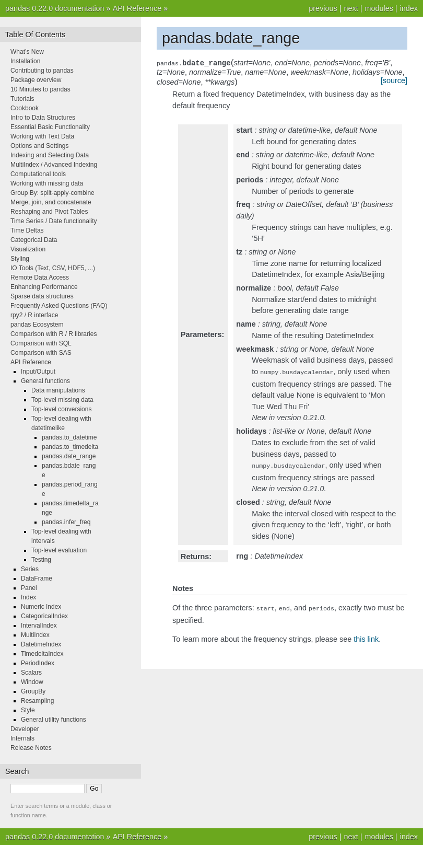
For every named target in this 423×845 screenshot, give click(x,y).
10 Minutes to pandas (40, 89)
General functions (45, 381)
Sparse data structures (42, 296)
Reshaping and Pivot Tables (49, 211)
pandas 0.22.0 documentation (54, 8)
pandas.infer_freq (66, 522)
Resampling (37, 700)
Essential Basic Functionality (50, 127)
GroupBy (33, 691)
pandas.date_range (69, 456)
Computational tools (38, 174)
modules (379, 8)
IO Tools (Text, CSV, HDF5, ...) (52, 268)
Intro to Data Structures (42, 117)
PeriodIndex (37, 663)
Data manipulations (58, 390)
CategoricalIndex (44, 616)
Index (28, 597)
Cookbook (24, 108)
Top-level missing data (62, 399)
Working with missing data (46, 183)
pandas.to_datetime (69, 437)
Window (32, 682)
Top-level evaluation (59, 550)
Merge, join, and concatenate (50, 202)
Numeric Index (41, 606)
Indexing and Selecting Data (49, 155)
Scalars (31, 672)
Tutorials (22, 98)
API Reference (137, 8)
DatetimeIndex (41, 644)
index (409, 8)
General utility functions (53, 719)
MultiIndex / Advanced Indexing (53, 164)
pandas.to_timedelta (70, 446)
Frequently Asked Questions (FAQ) (58, 305)
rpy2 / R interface (34, 315)
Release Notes (31, 747)
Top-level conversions (61, 409)
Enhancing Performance (44, 287)
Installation (25, 61)
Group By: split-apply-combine (52, 192)
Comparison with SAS (41, 352)
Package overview (35, 80)
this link (366, 636)
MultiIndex (35, 635)
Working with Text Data (42, 136)
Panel (29, 588)
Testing (41, 559)
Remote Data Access (39, 277)
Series (30, 569)
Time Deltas (27, 230)
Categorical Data (33, 240)
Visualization (27, 249)
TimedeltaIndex (42, 653)
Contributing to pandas (42, 70)
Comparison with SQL (41, 343)
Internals (22, 738)
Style (28, 710)
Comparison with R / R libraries (53, 334)
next (351, 8)
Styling (19, 258)
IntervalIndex (39, 625)
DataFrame (36, 578)
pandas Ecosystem (36, 324)
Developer (24, 729)
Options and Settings (39, 145)
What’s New (27, 51)
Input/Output (38, 371)
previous (323, 8)
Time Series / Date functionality (53, 221)
